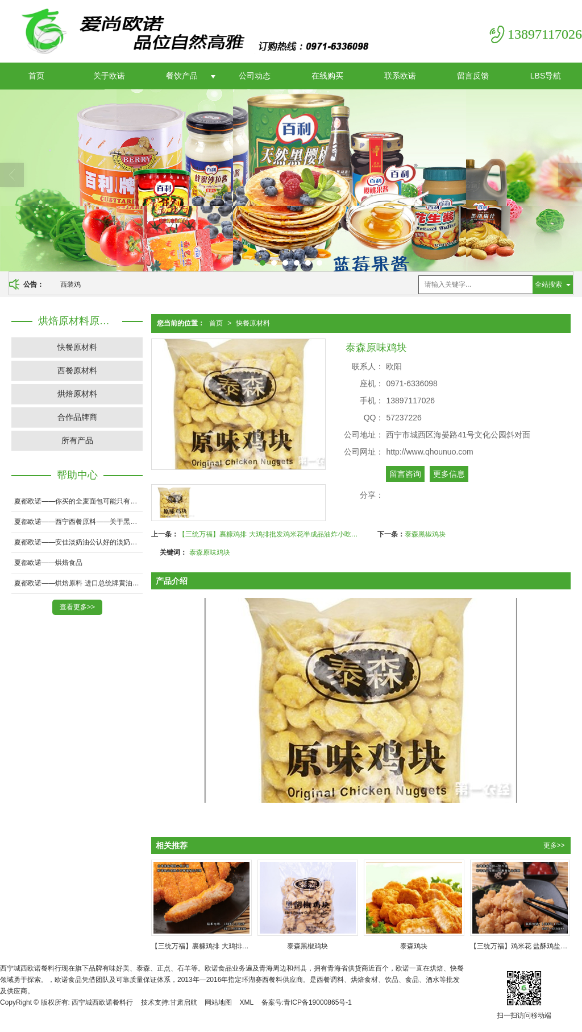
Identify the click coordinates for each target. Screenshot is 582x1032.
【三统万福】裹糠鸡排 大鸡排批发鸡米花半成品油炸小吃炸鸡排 (269, 534)
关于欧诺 (109, 75)
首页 (36, 75)
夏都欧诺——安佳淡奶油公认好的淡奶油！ (78, 542)
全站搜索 (548, 284)
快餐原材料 (253, 323)
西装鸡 (70, 284)
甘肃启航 (183, 1002)
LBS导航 (545, 75)
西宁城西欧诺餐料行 (102, 1002)
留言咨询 (405, 473)
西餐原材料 (77, 370)
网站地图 (218, 1002)
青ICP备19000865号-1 (318, 1002)
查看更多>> (77, 607)
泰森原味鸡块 (209, 552)
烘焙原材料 (77, 393)
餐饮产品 (182, 75)
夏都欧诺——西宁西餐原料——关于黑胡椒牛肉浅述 (78, 522)
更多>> (554, 845)
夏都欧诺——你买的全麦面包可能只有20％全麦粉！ (78, 501)
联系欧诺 (400, 75)
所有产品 (77, 440)
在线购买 (327, 75)
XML (247, 1002)
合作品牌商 (77, 417)
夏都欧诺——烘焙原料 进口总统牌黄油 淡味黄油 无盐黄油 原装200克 (78, 583)
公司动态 (255, 75)
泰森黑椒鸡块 (425, 534)
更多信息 (449, 473)
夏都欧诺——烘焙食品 (48, 563)
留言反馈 (473, 75)
